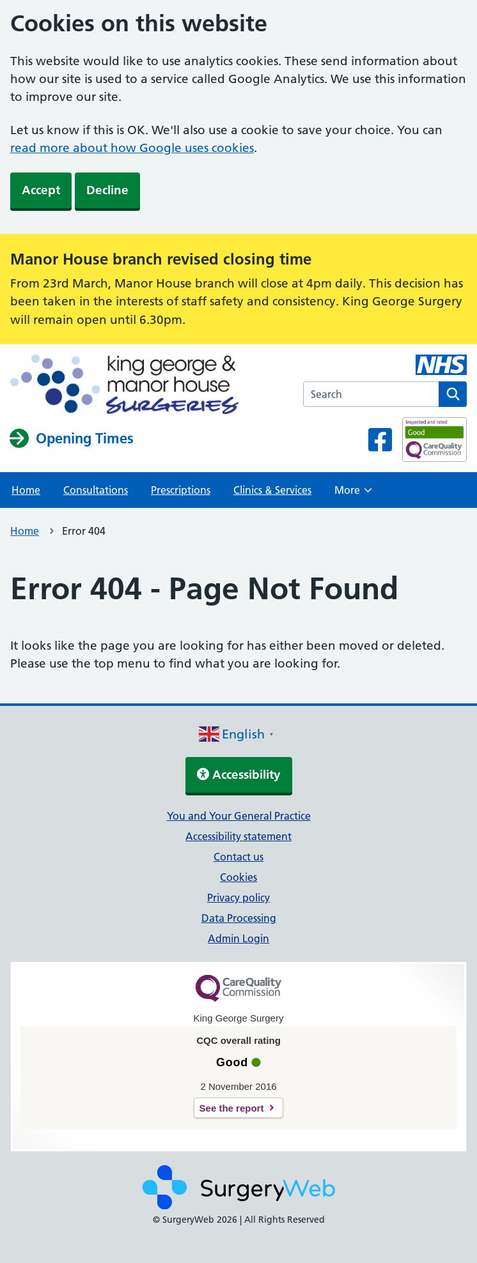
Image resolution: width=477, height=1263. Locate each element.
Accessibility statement (238, 836)
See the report (231, 1108)
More (353, 494)
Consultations (95, 490)
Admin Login (238, 938)
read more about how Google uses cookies (132, 148)
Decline (107, 190)
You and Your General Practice (239, 815)
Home (26, 490)
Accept (41, 190)
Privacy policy (238, 897)
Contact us (238, 856)
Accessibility (239, 774)
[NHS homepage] (124, 386)
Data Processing (238, 918)
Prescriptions (180, 490)
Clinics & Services (272, 490)
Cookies (238, 877)
